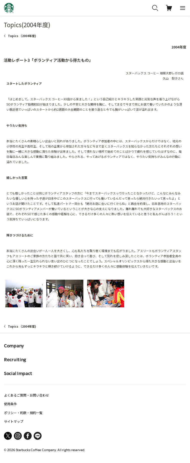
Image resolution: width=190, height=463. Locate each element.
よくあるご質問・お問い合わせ (26, 395)
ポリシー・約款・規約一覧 (23, 412)
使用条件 (10, 403)
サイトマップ (13, 421)
